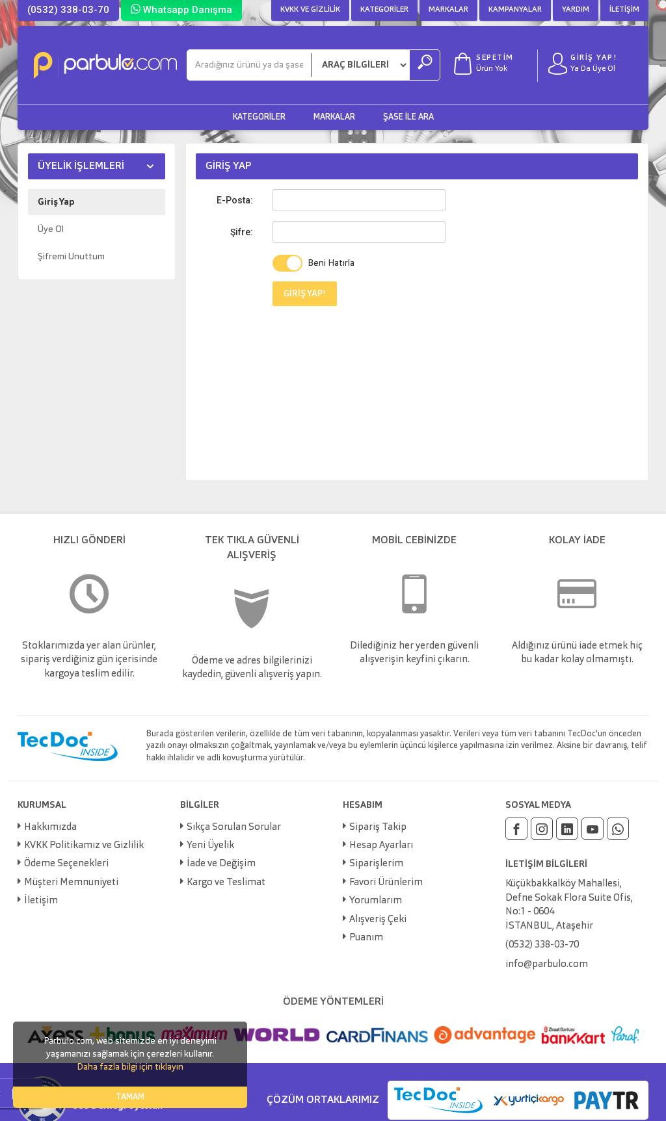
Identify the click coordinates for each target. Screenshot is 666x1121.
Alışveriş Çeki (377, 920)
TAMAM (130, 1097)
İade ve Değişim (221, 864)
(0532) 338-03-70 (68, 10)
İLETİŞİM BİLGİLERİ (546, 864)
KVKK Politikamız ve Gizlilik (84, 846)
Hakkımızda (50, 827)
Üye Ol (51, 229)
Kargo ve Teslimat (226, 883)
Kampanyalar (515, 10)
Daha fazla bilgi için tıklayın (130, 1067)
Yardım (575, 10)
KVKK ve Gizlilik (310, 10)
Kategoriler (384, 10)
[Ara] (249, 65)
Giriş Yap (56, 202)
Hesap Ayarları (381, 846)
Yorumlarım (375, 901)
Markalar (448, 10)
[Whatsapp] (618, 829)
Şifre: (241, 232)
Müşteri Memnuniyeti (71, 883)
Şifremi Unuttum (71, 256)
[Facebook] (516, 829)
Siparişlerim (376, 864)
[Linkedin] (567, 829)
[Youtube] (592, 829)
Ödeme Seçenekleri (66, 864)
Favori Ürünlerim (386, 883)
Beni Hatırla (331, 263)
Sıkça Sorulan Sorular (234, 827)
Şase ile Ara (408, 117)
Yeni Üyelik (210, 846)
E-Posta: (235, 200)
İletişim (624, 10)
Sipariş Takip (377, 827)
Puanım (366, 938)
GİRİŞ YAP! (305, 293)
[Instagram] (542, 829)
